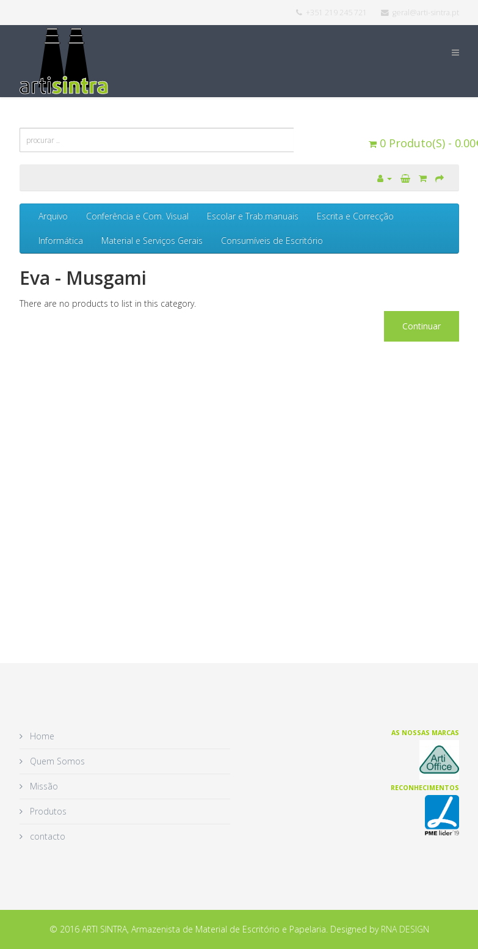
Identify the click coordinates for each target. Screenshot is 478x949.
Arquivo (53, 216)
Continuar (421, 326)
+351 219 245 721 (336, 12)
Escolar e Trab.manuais (253, 216)
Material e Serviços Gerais (152, 240)
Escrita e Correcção (355, 216)
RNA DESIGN (405, 929)
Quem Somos (56, 761)
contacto (46, 836)
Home (40, 736)
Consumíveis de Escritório (272, 240)
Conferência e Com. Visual (137, 216)
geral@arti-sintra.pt (426, 12)
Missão (42, 786)
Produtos (47, 811)
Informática (60, 240)
